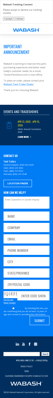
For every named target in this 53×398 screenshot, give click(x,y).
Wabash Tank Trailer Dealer (19, 84)
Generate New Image (10, 301)
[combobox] (21, 354)
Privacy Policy (27, 366)
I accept (8, 18)
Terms (26, 371)
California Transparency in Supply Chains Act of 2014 (26, 375)
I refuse (19, 18)
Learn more (23, 136)
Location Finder (17, 183)
